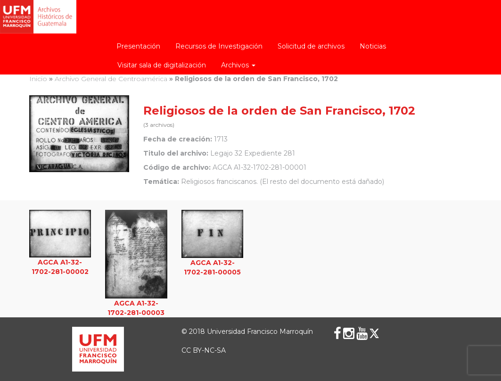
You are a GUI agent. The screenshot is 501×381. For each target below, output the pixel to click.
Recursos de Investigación (219, 46)
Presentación (138, 46)
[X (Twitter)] (374, 333)
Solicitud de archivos (311, 46)
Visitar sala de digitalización (161, 65)
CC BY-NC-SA (203, 350)
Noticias (373, 46)
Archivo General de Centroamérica (111, 79)
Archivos (238, 65)
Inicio (38, 79)
